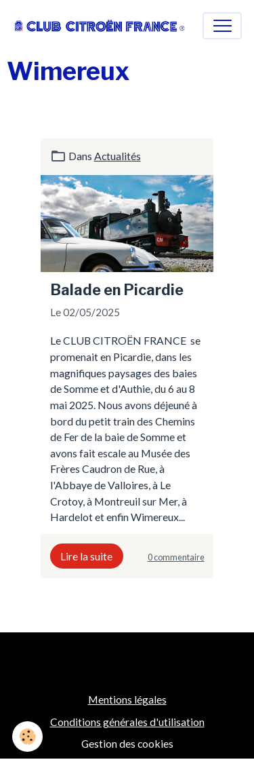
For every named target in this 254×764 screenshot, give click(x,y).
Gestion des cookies (127, 743)
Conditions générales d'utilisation (127, 721)
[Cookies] (27, 736)
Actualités (117, 155)
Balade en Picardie (117, 290)
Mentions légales (127, 699)
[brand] (100, 26)
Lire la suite (86, 556)
